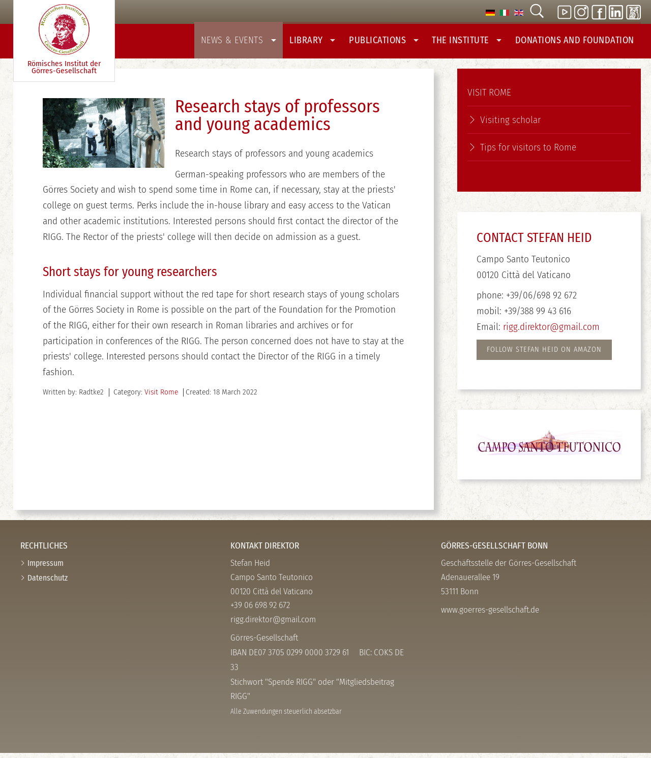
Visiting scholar (510, 124)
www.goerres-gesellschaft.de (490, 614)
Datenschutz (47, 582)
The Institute (475, 42)
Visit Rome (161, 397)
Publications (395, 42)
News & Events (255, 42)
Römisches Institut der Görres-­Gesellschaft (64, 40)
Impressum (45, 567)
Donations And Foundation (577, 42)
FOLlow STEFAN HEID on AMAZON (544, 354)
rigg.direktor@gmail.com (551, 331)
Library (326, 42)
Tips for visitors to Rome (528, 152)
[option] (490, 12)
